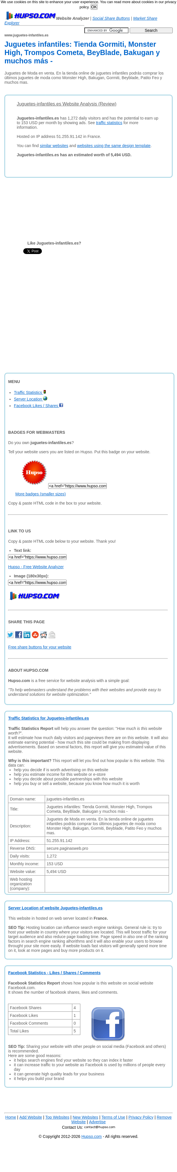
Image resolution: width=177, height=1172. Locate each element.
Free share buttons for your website (39, 647)
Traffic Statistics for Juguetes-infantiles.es (48, 718)
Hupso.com (91, 1136)
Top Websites (57, 1117)
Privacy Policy (141, 1117)
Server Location (30, 399)
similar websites (54, 145)
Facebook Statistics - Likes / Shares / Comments (54, 972)
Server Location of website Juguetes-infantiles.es (55, 908)
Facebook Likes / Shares (38, 405)
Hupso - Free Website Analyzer (36, 566)
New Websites (85, 1117)
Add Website (30, 1117)
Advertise (97, 1122)
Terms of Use (113, 1117)
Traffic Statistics (30, 392)
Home (10, 1117)
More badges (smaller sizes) (40, 494)
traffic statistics (109, 122)
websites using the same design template (114, 145)
